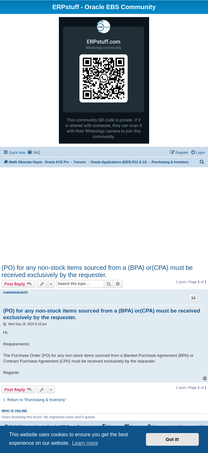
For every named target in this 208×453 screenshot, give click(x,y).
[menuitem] (33, 152)
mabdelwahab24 (15, 292)
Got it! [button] (172, 439)
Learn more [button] (85, 443)
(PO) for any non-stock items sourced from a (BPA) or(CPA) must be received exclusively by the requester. (97, 271)
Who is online (14, 411)
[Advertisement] (104, 216)
